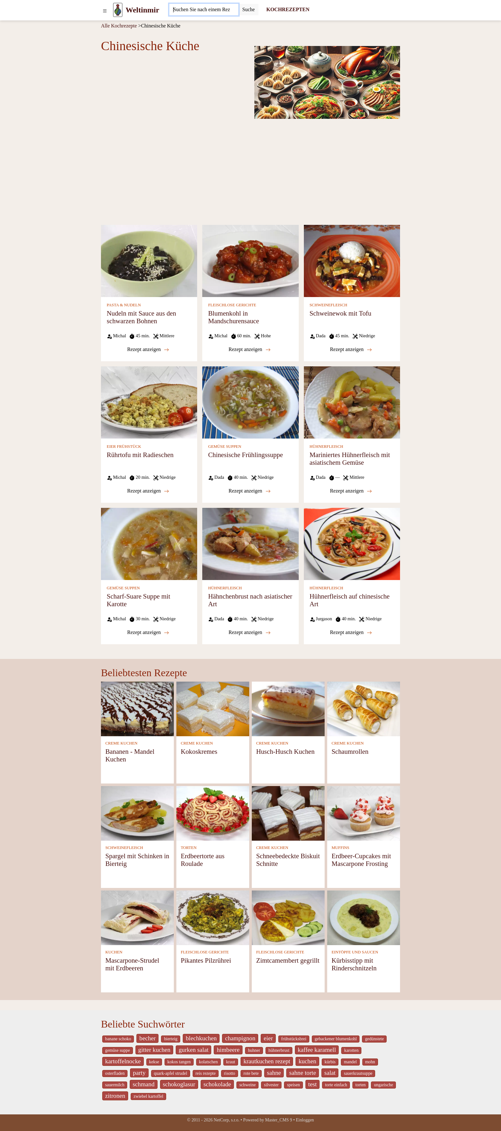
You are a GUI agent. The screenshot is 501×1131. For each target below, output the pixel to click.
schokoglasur (179, 1084)
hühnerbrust (278, 1050)
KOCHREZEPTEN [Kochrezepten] (287, 9)
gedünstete (374, 1038)
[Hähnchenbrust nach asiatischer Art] (250, 543)
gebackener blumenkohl (336, 1038)
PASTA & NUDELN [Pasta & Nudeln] (124, 305)
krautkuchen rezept (266, 1061)
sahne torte (302, 1072)
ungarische (383, 1084)
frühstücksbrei (293, 1038)
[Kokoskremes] (212, 708)
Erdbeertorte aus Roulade (203, 859)
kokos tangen (179, 1061)
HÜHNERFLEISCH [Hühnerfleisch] (326, 446)
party (139, 1072)
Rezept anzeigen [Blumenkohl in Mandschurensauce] (249, 349)
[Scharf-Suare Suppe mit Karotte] (149, 543)
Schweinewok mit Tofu (340, 313)
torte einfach (336, 1084)
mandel (350, 1061)
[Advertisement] (250, 171)
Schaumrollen (350, 751)
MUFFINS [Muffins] (340, 847)
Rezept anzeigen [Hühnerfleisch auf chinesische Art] (351, 632)
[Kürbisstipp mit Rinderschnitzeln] (363, 917)
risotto (229, 1073)
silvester (271, 1084)
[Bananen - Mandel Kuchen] (137, 708)
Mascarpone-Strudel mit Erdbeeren (132, 964)
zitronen (115, 1095)
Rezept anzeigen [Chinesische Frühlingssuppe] (249, 491)
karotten (351, 1050)
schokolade (217, 1084)
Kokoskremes (199, 751)
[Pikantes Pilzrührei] (212, 917)
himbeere (228, 1049)
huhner (254, 1050)
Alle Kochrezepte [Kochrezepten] (119, 25)
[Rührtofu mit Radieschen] (149, 402)
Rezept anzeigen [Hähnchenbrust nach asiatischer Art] (249, 632)
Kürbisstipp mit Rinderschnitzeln (354, 964)
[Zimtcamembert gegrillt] (288, 917)
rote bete (251, 1073)
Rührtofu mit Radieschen (140, 454)
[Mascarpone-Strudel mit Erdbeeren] (137, 917)
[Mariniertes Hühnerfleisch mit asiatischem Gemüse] (352, 402)
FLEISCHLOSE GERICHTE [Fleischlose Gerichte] (232, 305)
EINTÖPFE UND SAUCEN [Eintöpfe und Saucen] (355, 952)
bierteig (170, 1038)
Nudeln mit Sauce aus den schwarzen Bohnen (141, 317)
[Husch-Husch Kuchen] (288, 708)
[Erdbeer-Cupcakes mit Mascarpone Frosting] (363, 812)
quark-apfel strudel (170, 1073)
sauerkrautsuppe (358, 1073)
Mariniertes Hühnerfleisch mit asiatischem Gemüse (350, 458)
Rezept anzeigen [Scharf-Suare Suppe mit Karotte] (148, 632)
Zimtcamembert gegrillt (288, 960)
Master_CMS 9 (278, 1120)
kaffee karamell (317, 1049)
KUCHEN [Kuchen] (113, 952)
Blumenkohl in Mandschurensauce (233, 317)
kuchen (307, 1061)
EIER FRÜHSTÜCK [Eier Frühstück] (124, 446)
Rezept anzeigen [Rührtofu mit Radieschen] (148, 491)
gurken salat (193, 1049)
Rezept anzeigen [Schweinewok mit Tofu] (351, 349)
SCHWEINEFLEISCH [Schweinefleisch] (328, 305)
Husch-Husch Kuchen (285, 751)
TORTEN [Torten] (189, 847)
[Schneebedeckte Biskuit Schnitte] (288, 812)
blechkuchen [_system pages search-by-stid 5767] (201, 1038)
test (312, 1084)
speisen (293, 1084)
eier (268, 1038)
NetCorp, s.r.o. (227, 1120)
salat (329, 1072)
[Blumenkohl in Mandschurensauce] (250, 260)
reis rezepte (206, 1073)
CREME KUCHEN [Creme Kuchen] (121, 743)
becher (147, 1038)
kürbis (330, 1061)
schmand (143, 1084)
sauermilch (114, 1084)
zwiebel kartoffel (148, 1096)
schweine (247, 1084)
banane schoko (118, 1038)
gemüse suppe (117, 1050)
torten (360, 1084)
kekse (154, 1061)
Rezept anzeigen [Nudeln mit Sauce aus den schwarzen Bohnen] (148, 349)
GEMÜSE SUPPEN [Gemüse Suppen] (224, 446)
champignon (240, 1038)
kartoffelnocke (123, 1061)
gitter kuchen (154, 1049)
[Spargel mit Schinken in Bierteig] (137, 812)
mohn (370, 1061)
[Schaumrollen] (363, 708)
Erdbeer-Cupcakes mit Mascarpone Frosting (361, 859)
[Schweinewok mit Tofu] (352, 260)
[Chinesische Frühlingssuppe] (250, 402)
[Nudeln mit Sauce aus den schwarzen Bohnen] (149, 260)
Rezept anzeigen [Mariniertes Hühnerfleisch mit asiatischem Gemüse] (351, 491)
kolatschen (208, 1061)
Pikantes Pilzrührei (206, 960)
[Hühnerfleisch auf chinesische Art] (352, 543)
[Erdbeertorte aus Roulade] (212, 812)
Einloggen (305, 1120)
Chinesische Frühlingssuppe (245, 454)
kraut (230, 1061)
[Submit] (248, 9)
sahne (274, 1072)
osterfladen (115, 1073)
